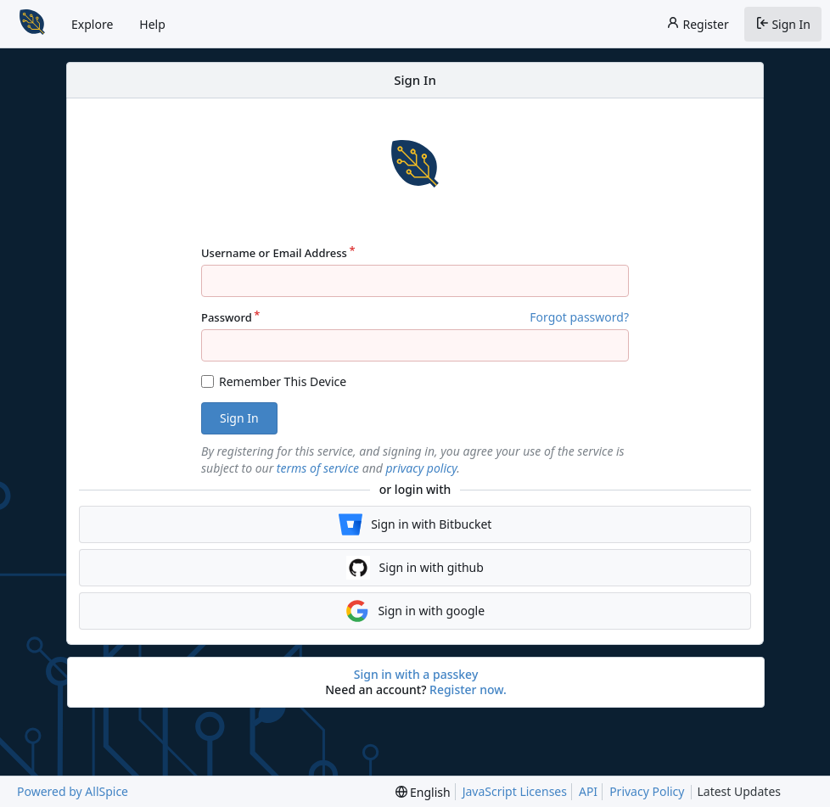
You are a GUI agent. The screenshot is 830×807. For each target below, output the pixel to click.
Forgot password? (579, 317)
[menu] (423, 792)
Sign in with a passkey (416, 674)
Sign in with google (415, 611)
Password (226, 317)
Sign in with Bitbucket (415, 524)
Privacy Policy (646, 791)
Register (697, 24)
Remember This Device (282, 381)
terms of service (318, 468)
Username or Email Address (274, 253)
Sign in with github (415, 568)
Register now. (468, 689)
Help (152, 24)
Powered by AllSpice (72, 791)
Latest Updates (752, 792)
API (588, 791)
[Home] (32, 24)
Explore (92, 24)
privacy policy (421, 468)
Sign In (782, 24)
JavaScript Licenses (515, 791)
